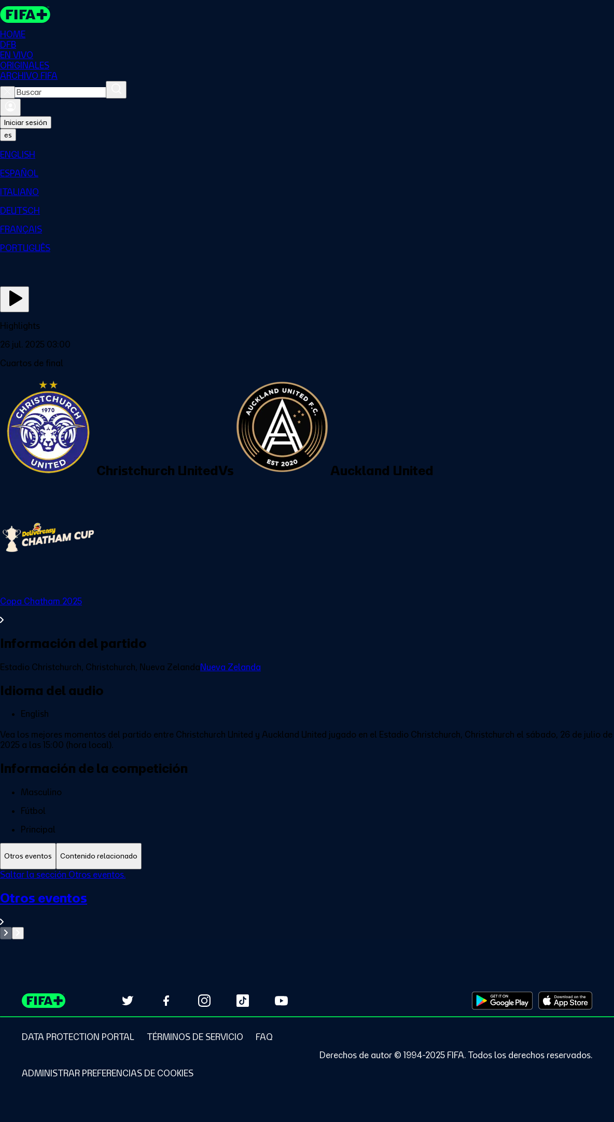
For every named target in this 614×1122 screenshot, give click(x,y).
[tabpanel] (307, 904)
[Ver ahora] (14, 299)
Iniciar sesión (25, 122)
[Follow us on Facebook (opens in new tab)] (166, 1000)
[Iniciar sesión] (10, 107)
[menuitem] (307, 154)
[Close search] (7, 92)
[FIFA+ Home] (25, 14)
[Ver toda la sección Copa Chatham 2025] (307, 610)
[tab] (28, 856)
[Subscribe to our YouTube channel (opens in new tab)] (281, 1000)
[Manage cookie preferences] (107, 1073)
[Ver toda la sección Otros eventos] (307, 908)
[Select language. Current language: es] (8, 135)
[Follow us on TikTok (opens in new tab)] (242, 1000)
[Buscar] (116, 90)
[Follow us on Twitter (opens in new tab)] (127, 1000)
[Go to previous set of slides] (6, 933)
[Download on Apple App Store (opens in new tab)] (565, 1000)
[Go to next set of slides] (18, 933)
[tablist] (307, 856)
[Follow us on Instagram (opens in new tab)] (204, 1000)
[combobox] (60, 92)
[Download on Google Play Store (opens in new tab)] (502, 1000)
